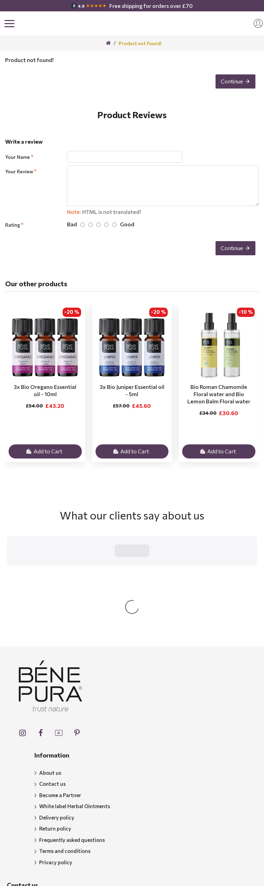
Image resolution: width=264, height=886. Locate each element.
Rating (12, 225)
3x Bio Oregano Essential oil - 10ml (45, 390)
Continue (232, 81)
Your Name (17, 157)
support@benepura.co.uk (52, 850)
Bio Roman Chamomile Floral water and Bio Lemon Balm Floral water (218, 393)
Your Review (19, 171)
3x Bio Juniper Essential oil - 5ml (132, 390)
